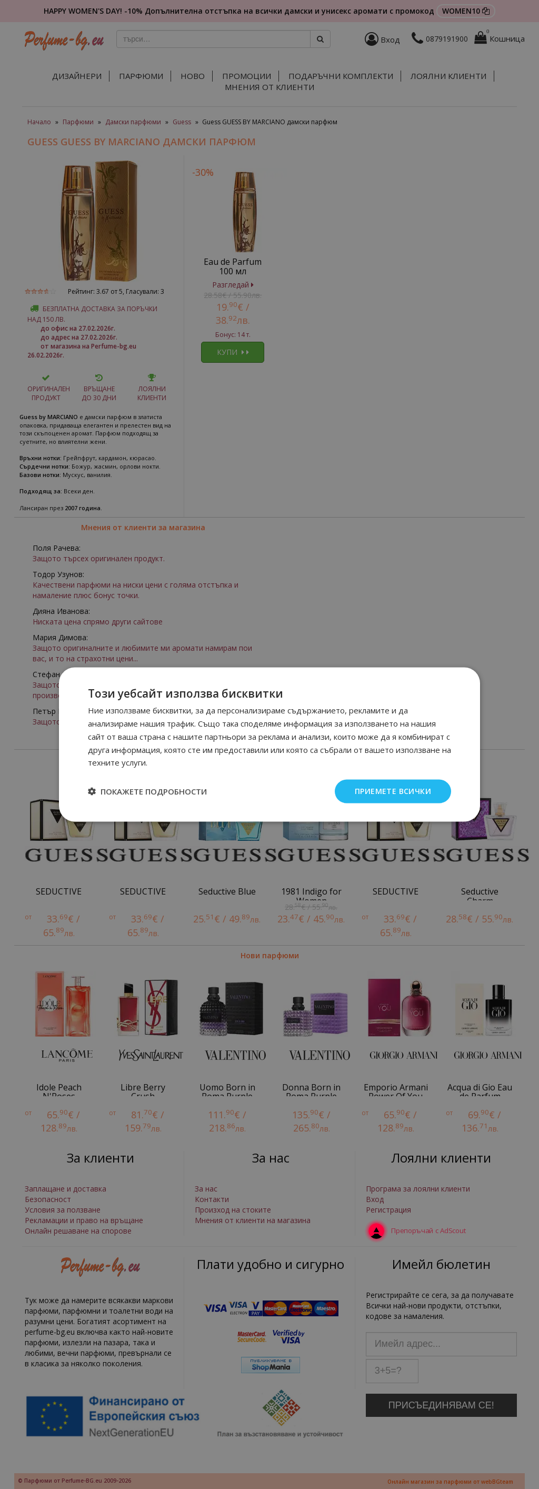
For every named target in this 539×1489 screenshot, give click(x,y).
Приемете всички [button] (393, 791)
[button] (147, 791)
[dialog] (269, 744)
